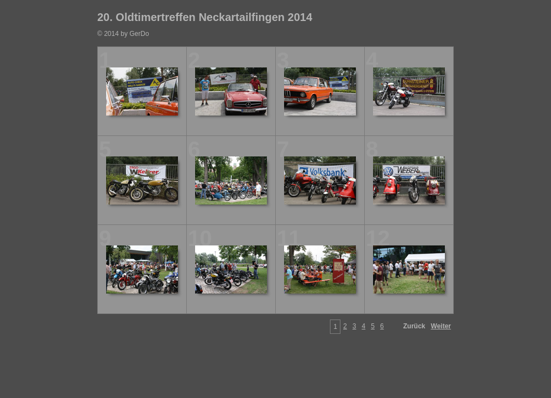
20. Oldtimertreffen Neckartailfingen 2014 (204, 17)
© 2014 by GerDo (123, 34)
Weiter (441, 326)
